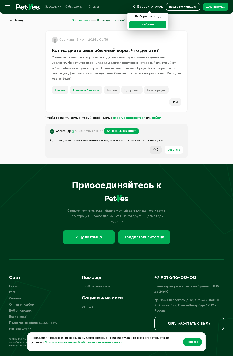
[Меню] (7, 6)
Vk (84, 307)
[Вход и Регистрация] (183, 7)
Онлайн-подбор (21, 304)
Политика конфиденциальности (33, 323)
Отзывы (94, 6)
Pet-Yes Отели (20, 329)
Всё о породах (20, 310)
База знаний (18, 316)
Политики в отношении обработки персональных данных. (84, 342)
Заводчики (53, 6)
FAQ (12, 292)
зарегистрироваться (129, 117)
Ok (91, 307)
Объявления (74, 6)
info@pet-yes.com (96, 286)
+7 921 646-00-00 (175, 278)
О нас (13, 286)
